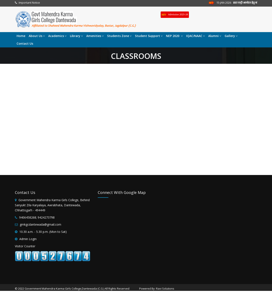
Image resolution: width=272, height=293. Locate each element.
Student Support (149, 36)
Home (21, 36)
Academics (57, 36)
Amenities (95, 36)
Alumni (214, 36)
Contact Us (25, 43)
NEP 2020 (174, 36)
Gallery (231, 36)
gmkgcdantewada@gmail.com (40, 224)
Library (76, 36)
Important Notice (29, 2)
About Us (37, 36)
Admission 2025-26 (175, 15)
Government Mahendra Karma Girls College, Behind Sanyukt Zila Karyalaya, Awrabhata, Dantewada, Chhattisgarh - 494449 (52, 205)
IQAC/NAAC (195, 36)
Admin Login (28, 239)
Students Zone (119, 36)
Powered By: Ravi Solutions (156, 288)
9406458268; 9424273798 (37, 217)
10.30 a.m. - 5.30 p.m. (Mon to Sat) (43, 232)
